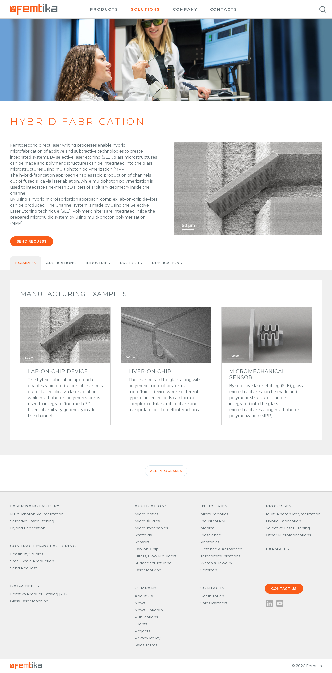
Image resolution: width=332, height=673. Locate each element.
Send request (32, 241)
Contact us (284, 588)
